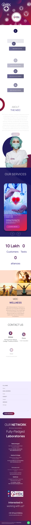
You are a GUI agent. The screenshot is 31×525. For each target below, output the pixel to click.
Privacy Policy (19, 522)
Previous (12, 233)
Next (19, 233)
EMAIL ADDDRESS (7, 391)
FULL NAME (5, 385)
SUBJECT (5, 396)
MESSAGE (5, 402)
